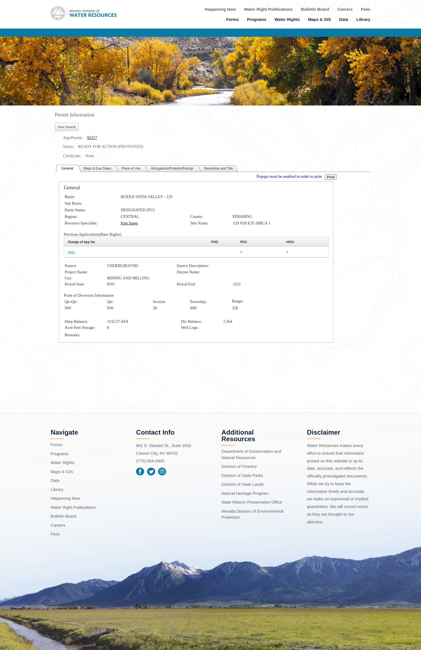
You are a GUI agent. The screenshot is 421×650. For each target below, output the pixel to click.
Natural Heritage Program (244, 493)
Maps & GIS (319, 19)
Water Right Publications (268, 9)
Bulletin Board (315, 9)
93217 (92, 137)
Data (343, 19)
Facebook (140, 471)
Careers (345, 9)
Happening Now (220, 9)
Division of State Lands (242, 484)
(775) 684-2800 (150, 461)
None (89, 156)
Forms (232, 19)
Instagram (162, 471)
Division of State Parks (242, 475)
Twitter (151, 471)
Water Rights (287, 19)
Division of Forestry (239, 466)
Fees (365, 9)
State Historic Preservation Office (251, 502)
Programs (256, 19)
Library (363, 19)
